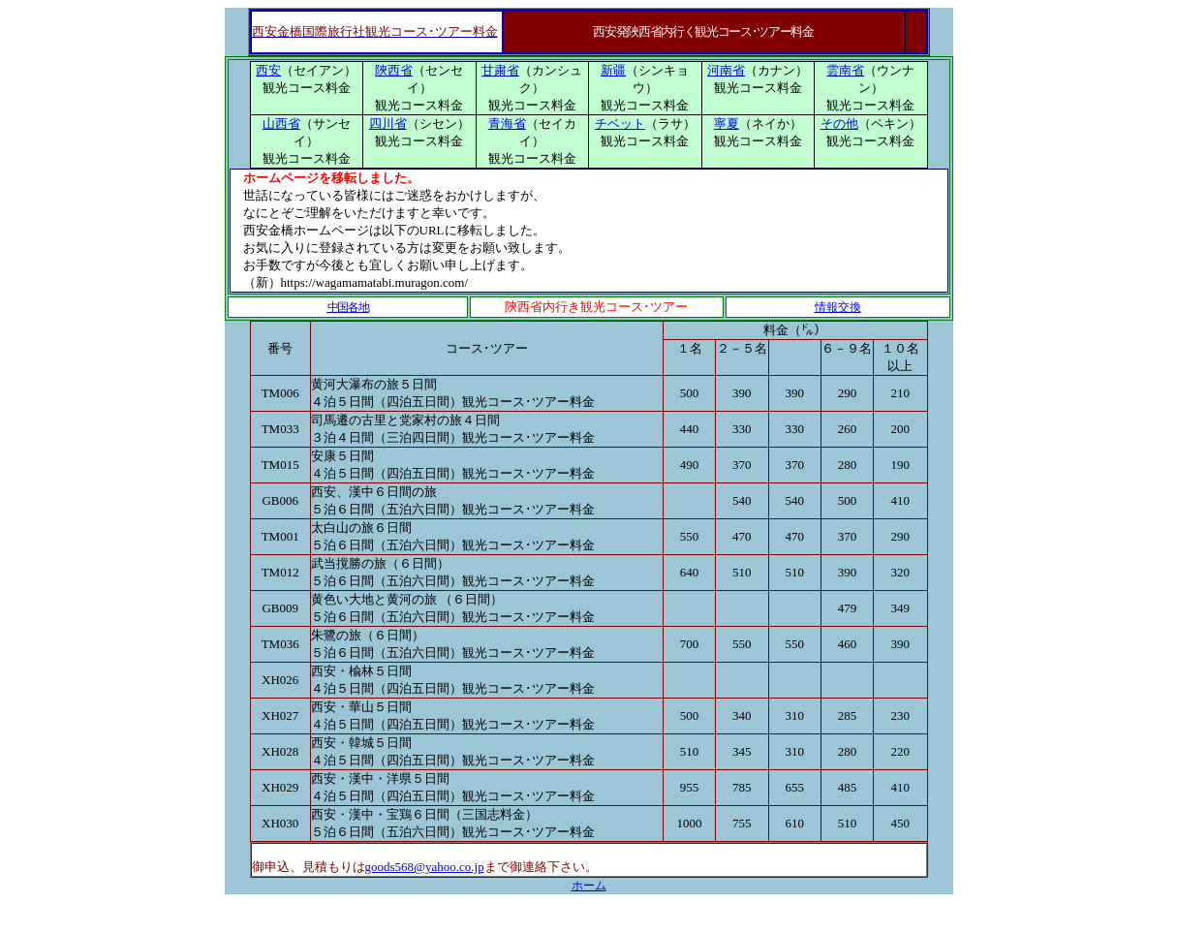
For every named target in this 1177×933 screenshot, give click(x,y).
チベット (620, 123)
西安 (268, 70)
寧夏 (726, 123)
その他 (839, 123)
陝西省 (394, 70)
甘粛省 (500, 70)
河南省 (726, 70)
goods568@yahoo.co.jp (424, 866)
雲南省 (845, 70)
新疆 (613, 70)
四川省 (388, 123)
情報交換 (838, 307)
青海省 (507, 123)
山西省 (281, 123)
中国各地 (348, 307)
